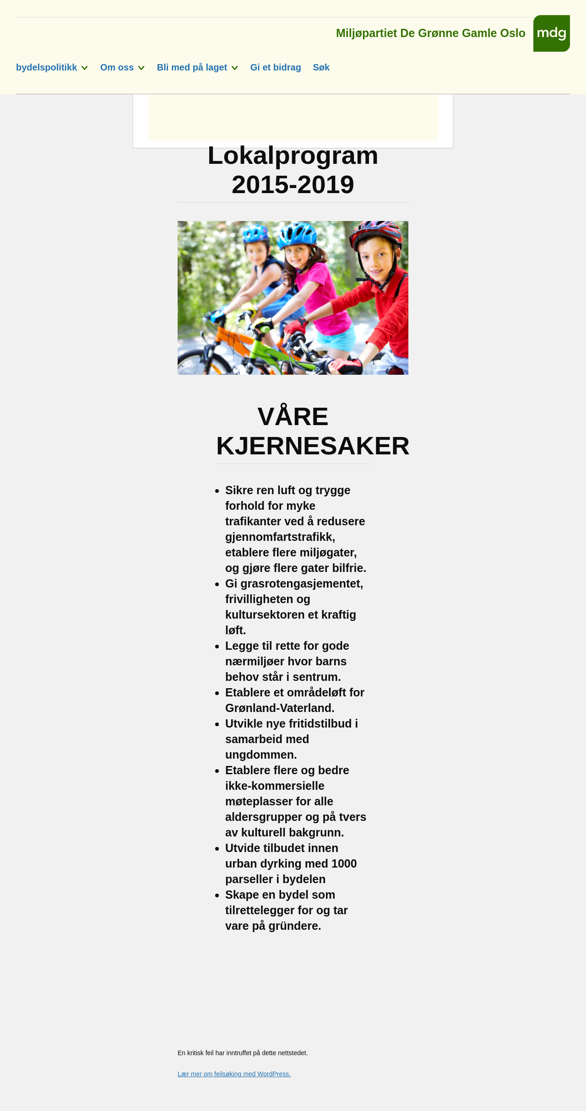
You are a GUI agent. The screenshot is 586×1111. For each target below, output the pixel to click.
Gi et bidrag (275, 67)
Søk (321, 67)
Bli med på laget (192, 67)
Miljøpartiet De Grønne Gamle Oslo (431, 30)
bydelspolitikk (46, 67)
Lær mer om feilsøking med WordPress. (234, 1074)
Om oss (117, 67)
